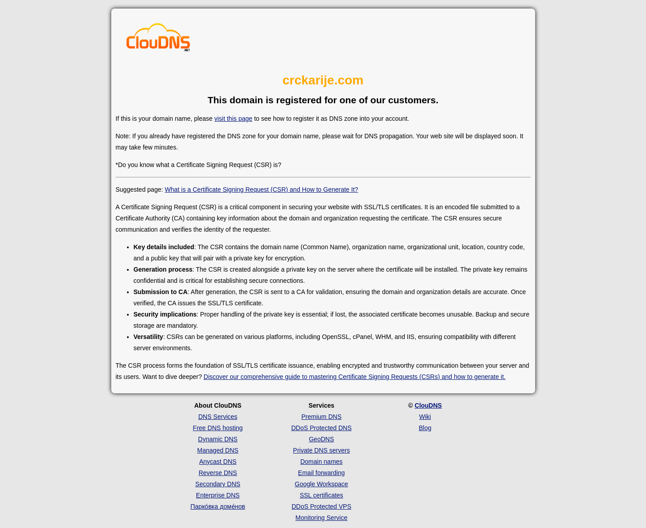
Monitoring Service (322, 517)
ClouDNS (428, 405)
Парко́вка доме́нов (218, 506)
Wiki (425, 416)
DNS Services (217, 416)
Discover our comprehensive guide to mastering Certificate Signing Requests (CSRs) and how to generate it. (355, 376)
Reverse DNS (218, 472)
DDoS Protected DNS (321, 427)
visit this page (233, 118)
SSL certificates (321, 495)
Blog (425, 427)
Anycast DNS (217, 461)
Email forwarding (321, 472)
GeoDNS (321, 439)
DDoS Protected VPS (321, 506)
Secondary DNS (217, 484)
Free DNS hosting (218, 427)
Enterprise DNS (218, 495)
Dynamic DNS (218, 439)
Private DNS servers (321, 450)
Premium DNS (321, 416)
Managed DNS (218, 450)
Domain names (321, 461)
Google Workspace (321, 484)
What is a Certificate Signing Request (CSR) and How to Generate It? (261, 189)
